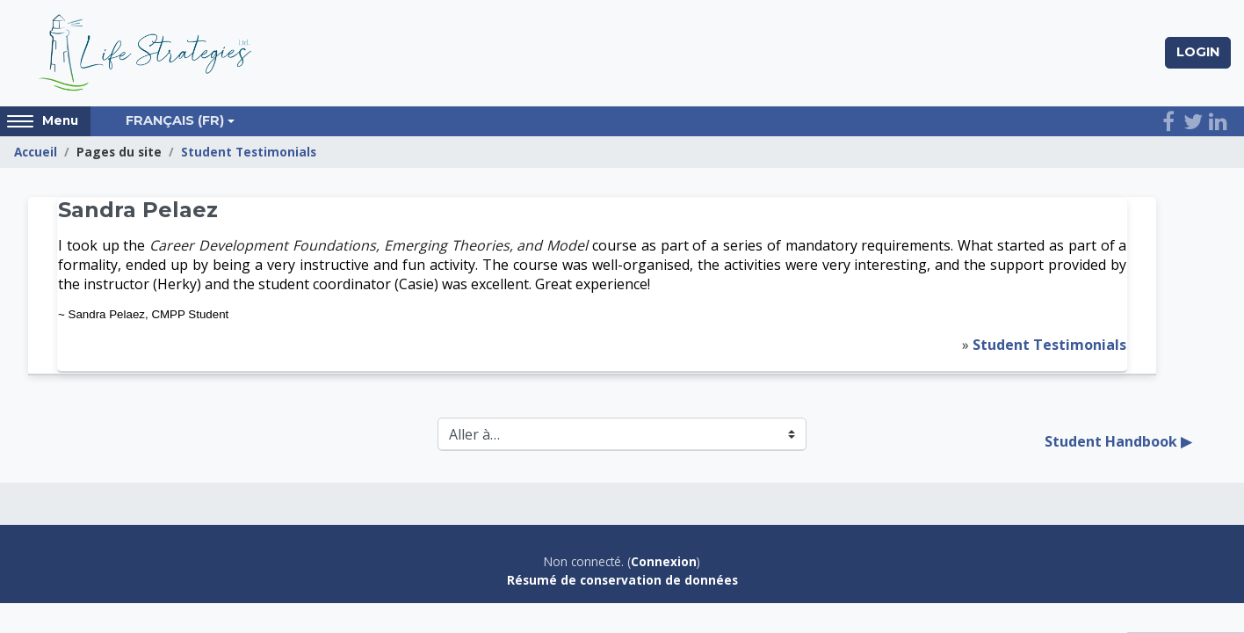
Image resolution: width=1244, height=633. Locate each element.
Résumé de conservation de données (622, 579)
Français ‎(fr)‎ (175, 120)
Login (1197, 52)
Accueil (35, 151)
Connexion (664, 561)
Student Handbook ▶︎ (1118, 441)
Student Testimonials (248, 151)
